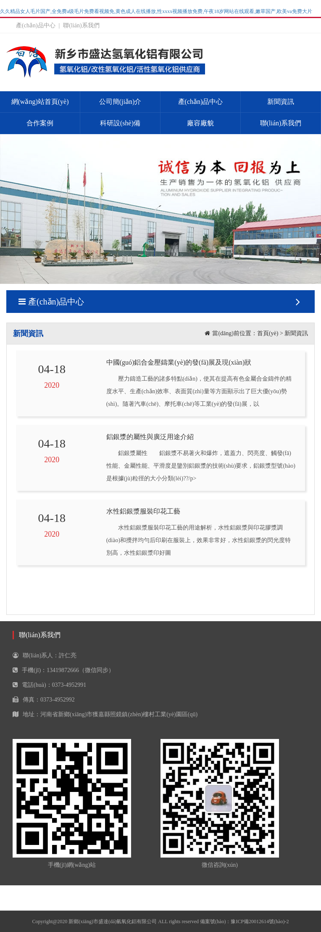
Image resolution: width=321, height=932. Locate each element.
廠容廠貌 (200, 123)
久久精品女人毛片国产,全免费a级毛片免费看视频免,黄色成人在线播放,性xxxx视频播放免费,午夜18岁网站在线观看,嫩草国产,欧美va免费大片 (156, 11)
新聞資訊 (280, 101)
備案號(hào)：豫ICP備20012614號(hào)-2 (244, 921)
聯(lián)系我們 (81, 25)
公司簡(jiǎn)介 (120, 101)
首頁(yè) (268, 333)
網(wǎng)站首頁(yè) (40, 101)
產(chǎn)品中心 (35, 25)
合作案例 (39, 123)
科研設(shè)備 (120, 123)
